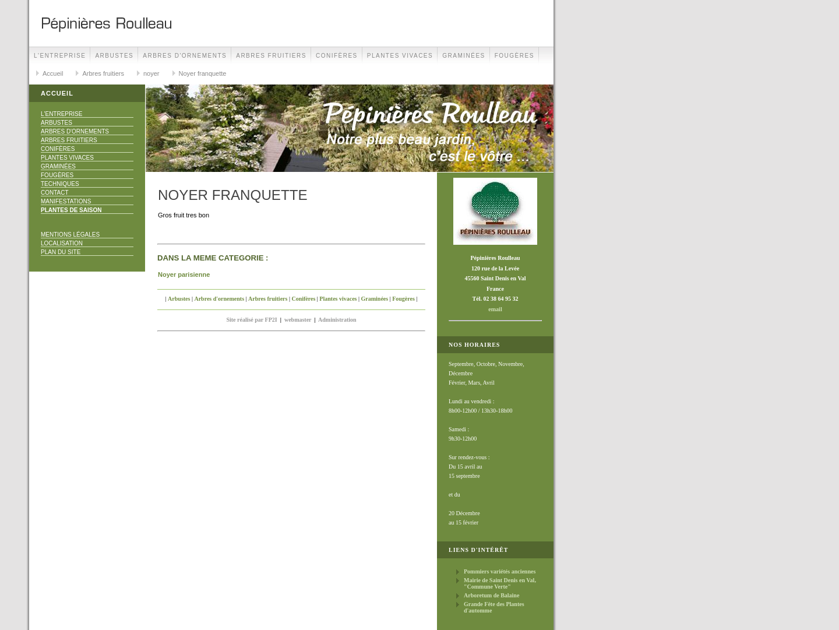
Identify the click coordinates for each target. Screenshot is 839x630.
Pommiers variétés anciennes (499, 571)
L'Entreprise (60, 55)
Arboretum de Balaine (491, 595)
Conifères (337, 55)
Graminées (463, 55)
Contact (55, 192)
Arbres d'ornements (185, 55)
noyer (151, 73)
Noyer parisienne (184, 274)
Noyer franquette (203, 73)
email (495, 309)
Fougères (514, 55)
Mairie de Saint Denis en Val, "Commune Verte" (500, 583)
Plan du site (60, 252)
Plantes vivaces (400, 55)
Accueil (53, 73)
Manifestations (66, 201)
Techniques (60, 184)
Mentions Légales (70, 234)
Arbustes (114, 55)
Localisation (62, 243)
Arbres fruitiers (271, 55)
